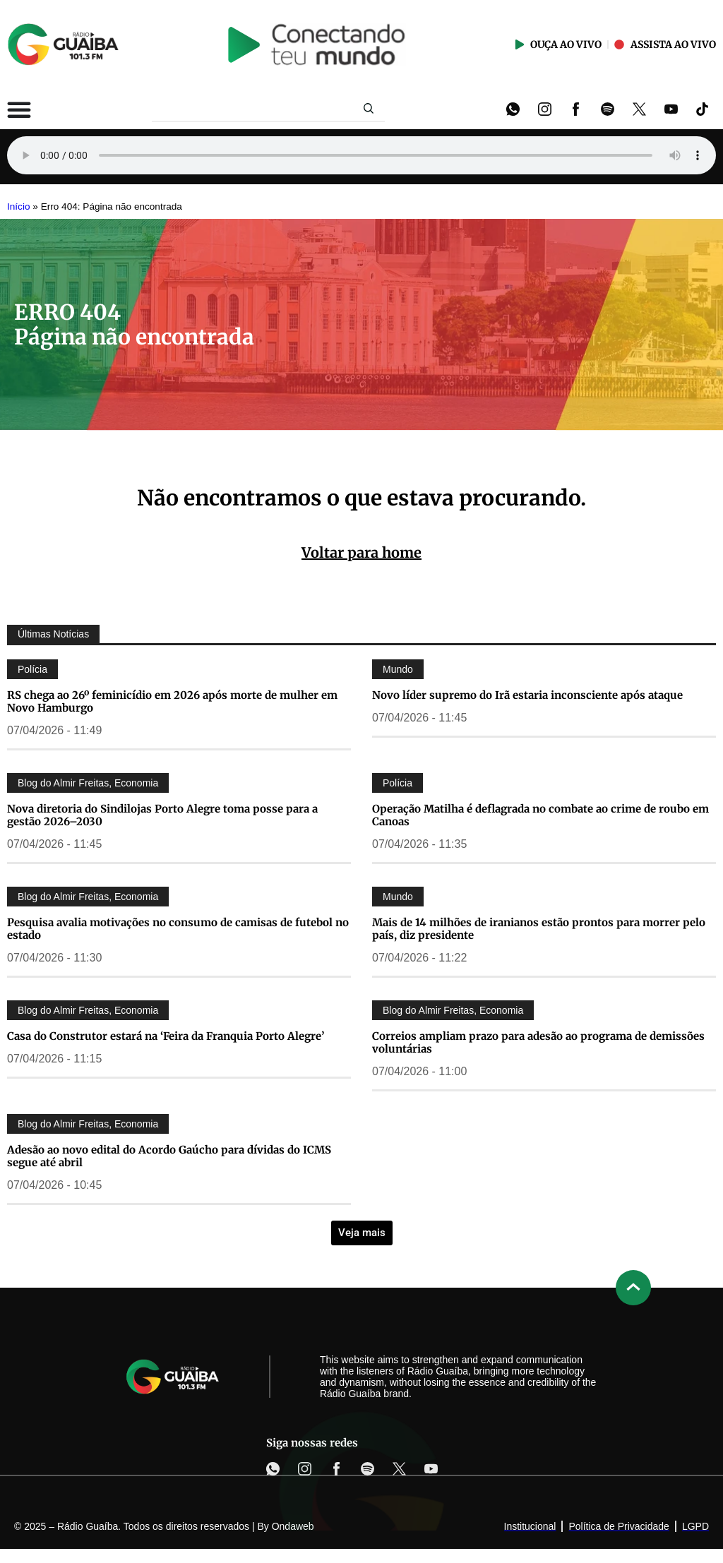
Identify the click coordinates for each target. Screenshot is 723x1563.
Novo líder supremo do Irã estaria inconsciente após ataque (527, 695)
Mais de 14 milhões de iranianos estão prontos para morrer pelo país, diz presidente (538, 929)
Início (18, 206)
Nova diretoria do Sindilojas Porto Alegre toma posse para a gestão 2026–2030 (162, 815)
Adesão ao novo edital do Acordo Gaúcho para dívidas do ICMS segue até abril (169, 1156)
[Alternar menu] (19, 109)
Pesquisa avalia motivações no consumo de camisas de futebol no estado (178, 929)
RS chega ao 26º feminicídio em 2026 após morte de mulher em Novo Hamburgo (172, 701)
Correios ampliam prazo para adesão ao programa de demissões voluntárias (538, 1042)
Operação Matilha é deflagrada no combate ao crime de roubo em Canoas (540, 815)
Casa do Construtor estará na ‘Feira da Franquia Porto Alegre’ (165, 1036)
